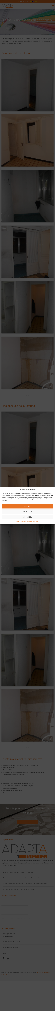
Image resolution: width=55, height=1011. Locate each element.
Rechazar (27, 512)
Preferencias (27, 517)
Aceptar (27, 506)
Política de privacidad (32, 521)
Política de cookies (21, 521)
